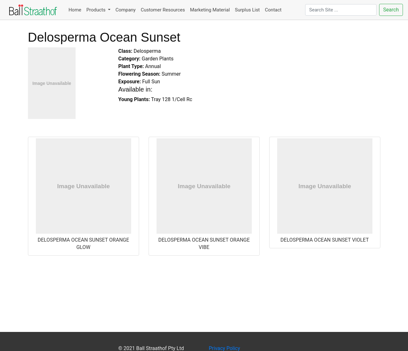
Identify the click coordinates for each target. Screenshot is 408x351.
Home (75, 10)
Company (126, 10)
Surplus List (247, 10)
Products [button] (96, 10)
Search (391, 10)
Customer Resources (163, 10)
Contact (273, 10)
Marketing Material (210, 10)
